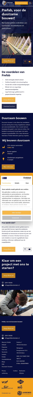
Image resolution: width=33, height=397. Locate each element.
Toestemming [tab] (6, 183)
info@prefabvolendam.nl (11, 285)
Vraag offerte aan (9, 61)
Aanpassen (16, 218)
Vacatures (4, 352)
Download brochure (21, 3)
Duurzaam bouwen (7, 366)
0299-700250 (7, 283)
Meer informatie (8, 167)
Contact (4, 354)
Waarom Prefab (6, 342)
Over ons (4, 349)
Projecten (4, 347)
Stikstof (4, 345)
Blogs (3, 362)
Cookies (15, 371)
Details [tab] (17, 183)
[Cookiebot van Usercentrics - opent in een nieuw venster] (23, 178)
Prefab (4, 357)
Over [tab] (27, 183)
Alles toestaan (16, 212)
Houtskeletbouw (6, 359)
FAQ (3, 364)
